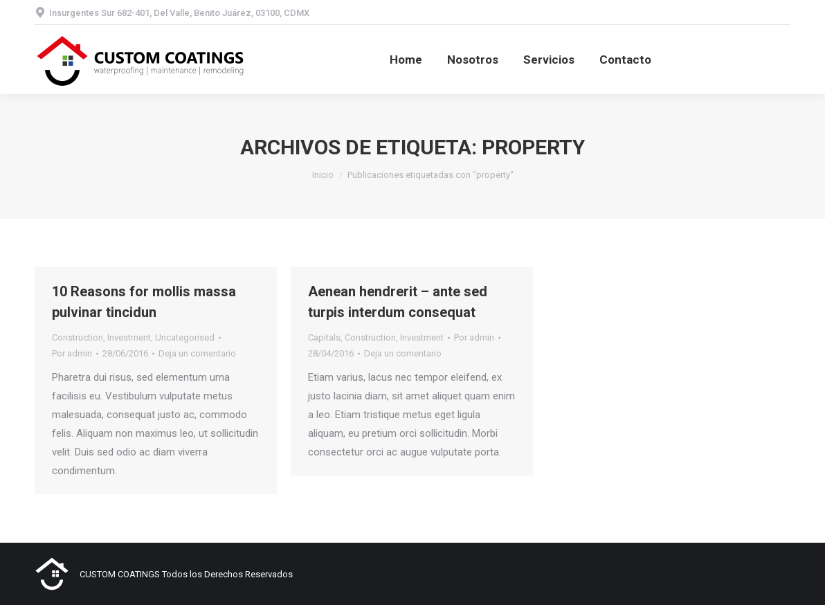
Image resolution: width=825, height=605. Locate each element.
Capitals (324, 337)
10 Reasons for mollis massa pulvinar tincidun (144, 301)
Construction (77, 337)
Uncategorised (185, 337)
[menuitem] (406, 59)
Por (72, 353)
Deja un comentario (197, 353)
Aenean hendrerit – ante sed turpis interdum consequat (397, 301)
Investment (129, 337)
